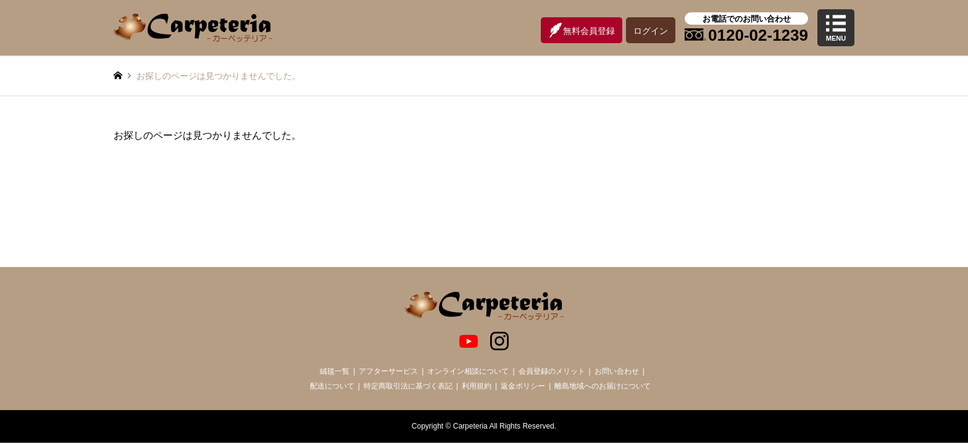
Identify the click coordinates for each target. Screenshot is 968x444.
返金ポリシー (523, 386)
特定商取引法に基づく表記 (408, 386)
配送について (332, 386)
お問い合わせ (617, 371)
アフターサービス (388, 371)
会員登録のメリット (552, 371)
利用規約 (476, 386)
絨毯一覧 (334, 371)
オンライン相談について (468, 371)
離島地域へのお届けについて (602, 386)
